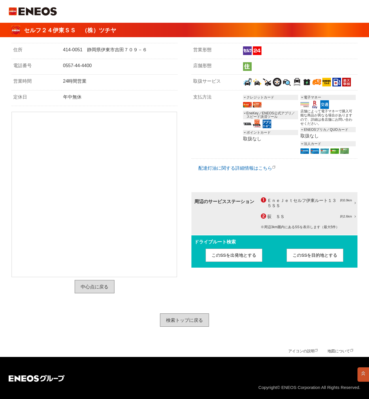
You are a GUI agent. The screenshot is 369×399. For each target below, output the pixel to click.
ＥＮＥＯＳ (33, 11)
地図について (338, 351)
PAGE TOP (363, 374)
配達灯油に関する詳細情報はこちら (235, 168)
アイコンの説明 (301, 351)
